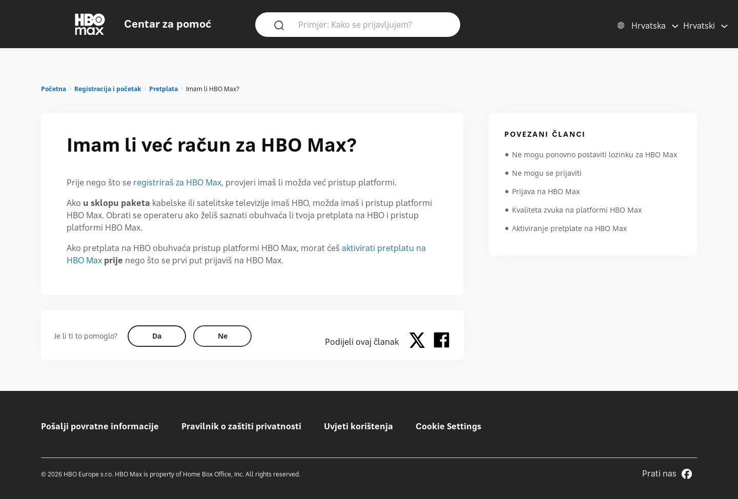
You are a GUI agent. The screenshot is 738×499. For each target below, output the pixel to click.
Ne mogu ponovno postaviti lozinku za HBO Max (594, 154)
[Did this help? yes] (157, 336)
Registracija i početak (107, 89)
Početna (53, 89)
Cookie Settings (448, 426)
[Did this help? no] (222, 336)
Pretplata (163, 89)
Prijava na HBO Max (546, 191)
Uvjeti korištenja (358, 426)
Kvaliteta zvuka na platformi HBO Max (577, 210)
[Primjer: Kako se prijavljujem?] (372, 24)
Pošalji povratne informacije (100, 426)
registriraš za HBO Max (177, 182)
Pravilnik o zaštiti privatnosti (241, 426)
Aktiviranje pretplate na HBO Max (569, 228)
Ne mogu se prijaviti (547, 173)
